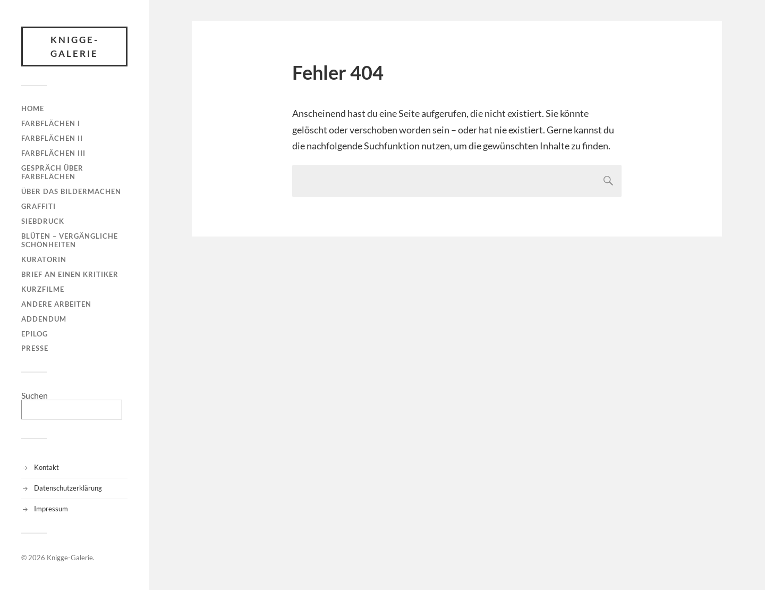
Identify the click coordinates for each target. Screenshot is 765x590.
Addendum (43, 319)
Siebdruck (42, 221)
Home (32, 108)
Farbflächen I (50, 123)
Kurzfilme (42, 289)
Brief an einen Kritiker (69, 274)
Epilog (34, 334)
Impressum (51, 508)
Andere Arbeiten (56, 304)
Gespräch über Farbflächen (52, 172)
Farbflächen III (53, 153)
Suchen (34, 395)
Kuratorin (43, 259)
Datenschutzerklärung (68, 488)
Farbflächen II (52, 138)
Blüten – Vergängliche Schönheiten (69, 240)
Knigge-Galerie (74, 46)
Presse (34, 348)
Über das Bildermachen (71, 191)
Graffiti (38, 206)
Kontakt (46, 467)
